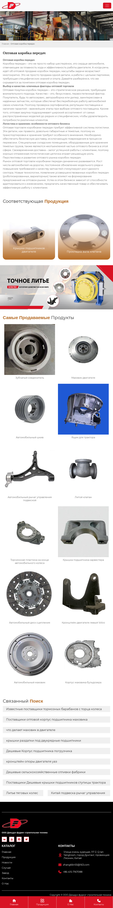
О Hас (70, 902)
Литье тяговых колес (22, 793)
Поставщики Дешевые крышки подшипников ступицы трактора (56, 782)
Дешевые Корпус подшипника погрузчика (39, 751)
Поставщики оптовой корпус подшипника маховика (47, 719)
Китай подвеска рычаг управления (78, 793)
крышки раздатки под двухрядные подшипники (43, 740)
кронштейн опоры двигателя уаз (31, 761)
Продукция (42, 902)
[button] (104, 233)
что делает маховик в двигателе (30, 730)
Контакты (99, 902)
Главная (5, 44)
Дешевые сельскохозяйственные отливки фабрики (45, 772)
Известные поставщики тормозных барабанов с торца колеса (54, 709)
